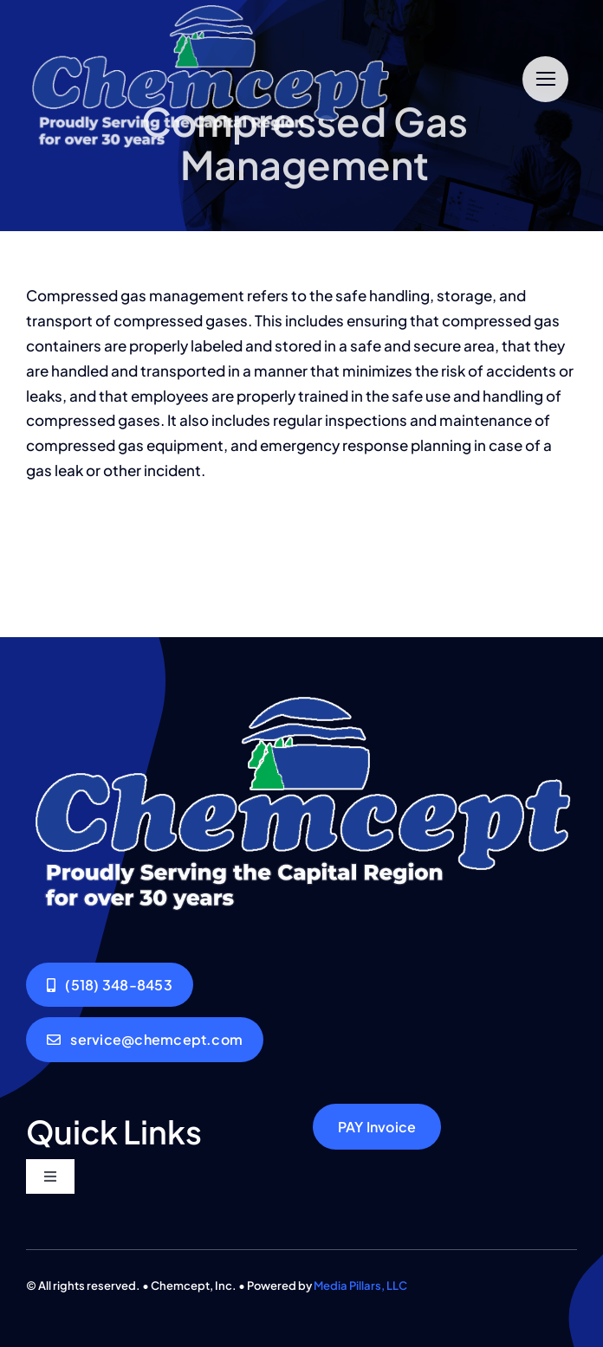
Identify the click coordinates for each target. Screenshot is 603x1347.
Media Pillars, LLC (360, 1285)
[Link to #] (545, 79)
